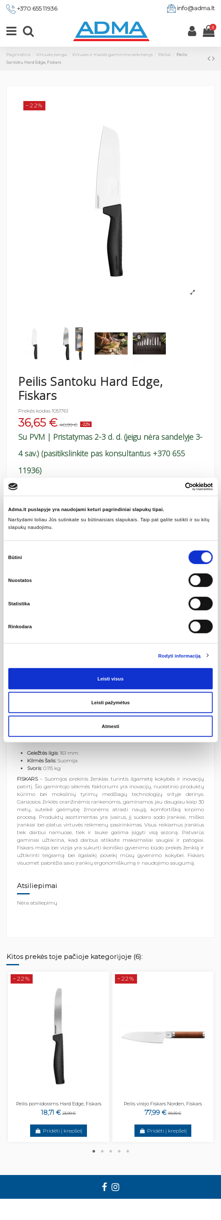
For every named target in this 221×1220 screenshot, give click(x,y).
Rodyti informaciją (179, 655)
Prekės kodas (34, 411)
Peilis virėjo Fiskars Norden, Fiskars (163, 1104)
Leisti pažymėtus (110, 702)
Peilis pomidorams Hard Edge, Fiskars (58, 1104)
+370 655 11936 (37, 8)
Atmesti (110, 726)
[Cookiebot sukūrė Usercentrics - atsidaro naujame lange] (176, 487)
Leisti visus (110, 678)
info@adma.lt (196, 8)
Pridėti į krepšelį (58, 1130)
